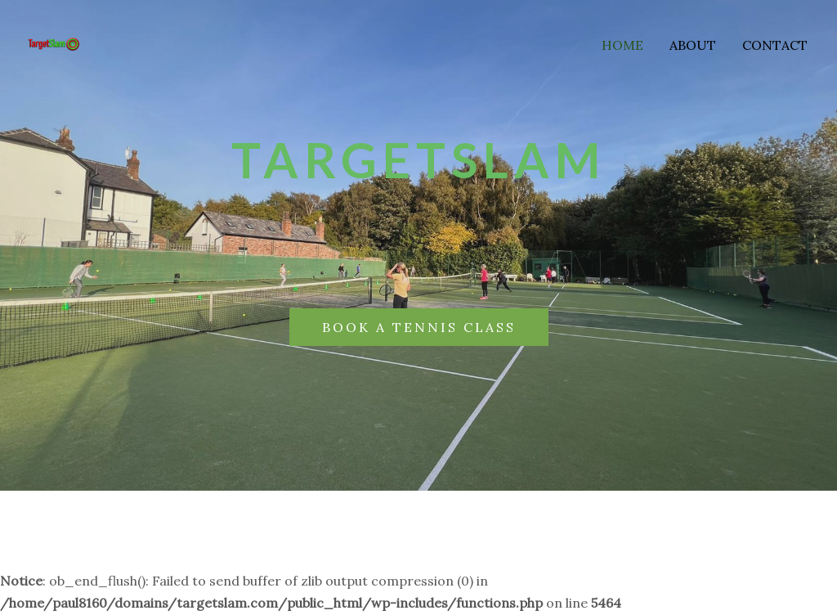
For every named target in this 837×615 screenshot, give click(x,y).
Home (622, 45)
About (692, 45)
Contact (775, 45)
